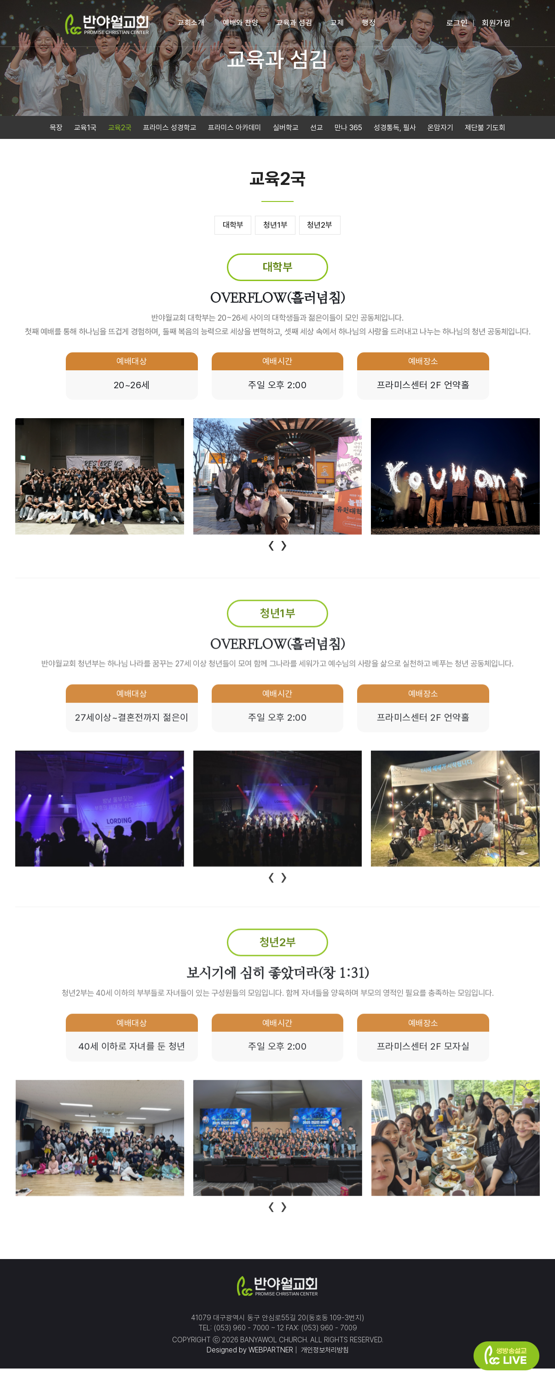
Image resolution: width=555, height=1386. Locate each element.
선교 (316, 129)
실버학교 (286, 129)
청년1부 (275, 227)
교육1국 (85, 129)
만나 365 (348, 129)
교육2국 (120, 129)
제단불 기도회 (485, 129)
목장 (56, 129)
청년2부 (328, 227)
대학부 (225, 227)
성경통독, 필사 (395, 129)
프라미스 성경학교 (170, 129)
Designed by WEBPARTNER (248, 1367)
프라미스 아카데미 (234, 129)
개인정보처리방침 (324, 1367)
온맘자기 (440, 129)
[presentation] (271, 547)
